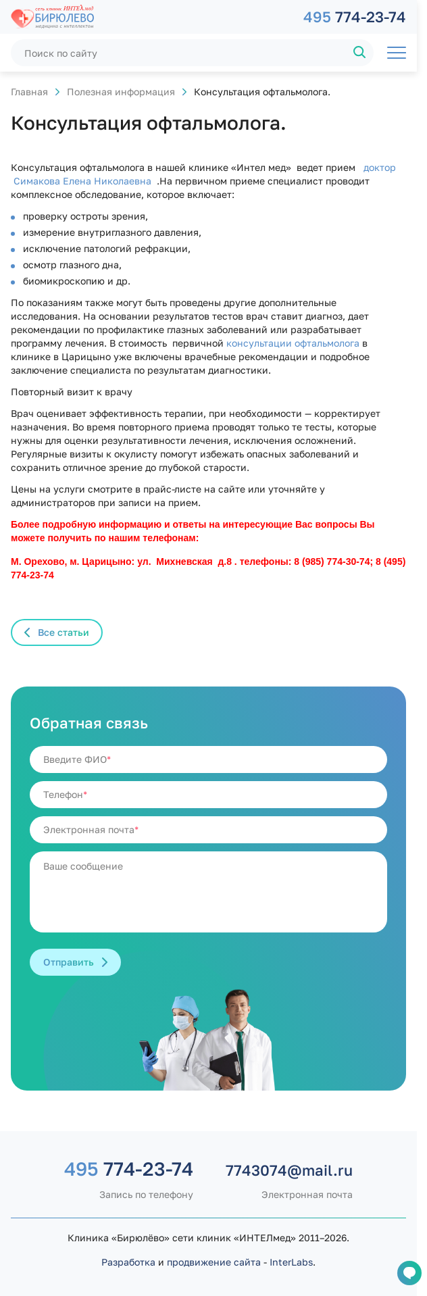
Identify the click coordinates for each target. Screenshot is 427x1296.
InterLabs (291, 1262)
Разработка (128, 1262)
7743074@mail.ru (289, 1170)
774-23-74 (354, 16)
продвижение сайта (214, 1262)
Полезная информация (121, 91)
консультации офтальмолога (293, 343)
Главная (29, 91)
